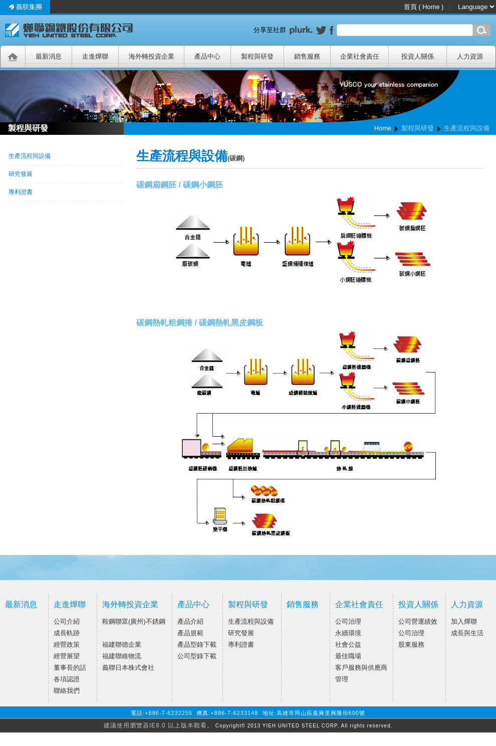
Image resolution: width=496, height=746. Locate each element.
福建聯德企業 (121, 644)
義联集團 (25, 7)
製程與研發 (248, 604)
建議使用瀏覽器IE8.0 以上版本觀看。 (158, 725)
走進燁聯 (70, 604)
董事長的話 (70, 667)
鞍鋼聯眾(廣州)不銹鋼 (133, 621)
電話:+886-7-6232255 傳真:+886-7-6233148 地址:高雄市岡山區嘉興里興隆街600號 (248, 713)
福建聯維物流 (121, 656)
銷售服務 (303, 604)
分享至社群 (272, 30)
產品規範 (190, 633)
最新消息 (21, 604)
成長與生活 (467, 633)
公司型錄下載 (196, 656)
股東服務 (411, 644)
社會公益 (348, 644)
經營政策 (67, 644)
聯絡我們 (67, 690)
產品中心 (193, 604)
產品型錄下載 (196, 644)
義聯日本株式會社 (128, 667)
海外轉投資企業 (130, 604)
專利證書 (241, 644)
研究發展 (241, 633)
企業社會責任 (359, 604)
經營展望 (67, 656)
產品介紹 (190, 621)
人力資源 (467, 604)
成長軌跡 (67, 633)
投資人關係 (418, 604)
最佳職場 (348, 656)
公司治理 (348, 621)
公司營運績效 (417, 621)
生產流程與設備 (251, 621)
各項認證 (67, 679)
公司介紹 (67, 621)
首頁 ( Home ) (424, 7)
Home (382, 128)
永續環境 (348, 633)
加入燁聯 (464, 621)
